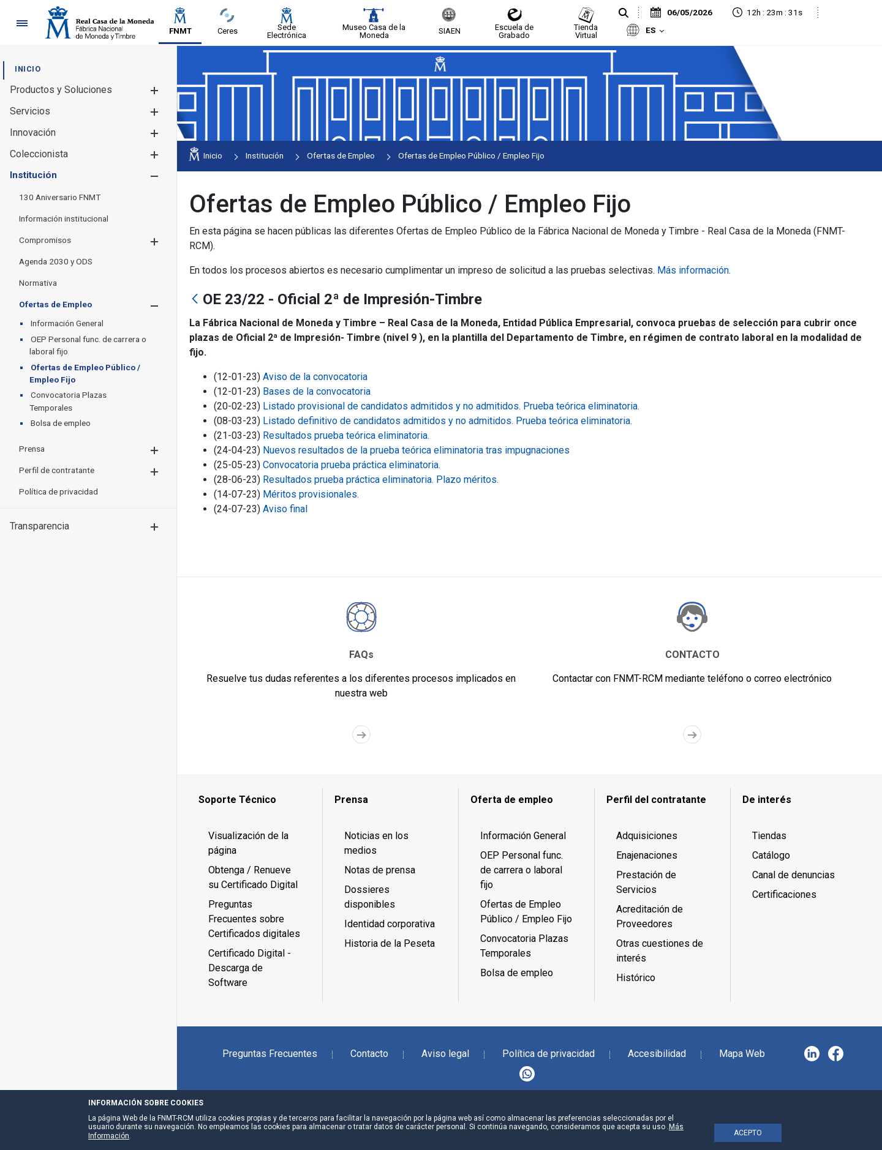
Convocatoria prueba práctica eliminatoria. (351, 465)
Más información (693, 270)
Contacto (369, 1053)
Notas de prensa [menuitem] (379, 870)
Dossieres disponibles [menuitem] (369, 897)
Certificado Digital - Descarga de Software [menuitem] (249, 967)
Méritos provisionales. (311, 494)
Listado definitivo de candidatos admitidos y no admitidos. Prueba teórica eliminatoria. (447, 421)
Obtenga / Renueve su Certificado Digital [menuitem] (253, 877)
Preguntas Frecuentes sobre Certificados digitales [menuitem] (254, 918)
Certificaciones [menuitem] (784, 894)
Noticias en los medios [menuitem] (376, 843)
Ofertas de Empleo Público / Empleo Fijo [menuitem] (526, 911)
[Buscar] (623, 13)
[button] (154, 90)
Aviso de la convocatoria (315, 377)
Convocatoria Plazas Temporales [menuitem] (524, 946)
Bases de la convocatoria (317, 391)
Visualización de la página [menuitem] (248, 843)
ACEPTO (748, 1133)
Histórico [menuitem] (635, 978)
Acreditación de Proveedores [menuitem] (649, 916)
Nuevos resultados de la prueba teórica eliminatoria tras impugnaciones (416, 450)
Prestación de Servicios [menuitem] (646, 882)
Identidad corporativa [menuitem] (389, 924)
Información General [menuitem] (523, 836)
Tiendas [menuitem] (769, 836)
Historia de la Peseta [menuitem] (389, 943)
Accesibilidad (657, 1053)
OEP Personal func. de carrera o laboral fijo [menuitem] (521, 870)
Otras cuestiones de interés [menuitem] (659, 951)
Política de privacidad (548, 1053)
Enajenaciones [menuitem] (646, 855)
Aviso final (285, 509)
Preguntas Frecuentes (269, 1053)
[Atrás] (194, 299)
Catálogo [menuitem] (771, 855)
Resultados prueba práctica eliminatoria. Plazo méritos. (381, 479)
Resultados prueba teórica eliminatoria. (346, 435)
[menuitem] (27, 69)
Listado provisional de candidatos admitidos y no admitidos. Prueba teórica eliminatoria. (451, 406)
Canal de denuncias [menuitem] (793, 875)
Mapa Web (742, 1053)
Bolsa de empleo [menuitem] (516, 973)
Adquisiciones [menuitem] (646, 836)
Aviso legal (445, 1053)
